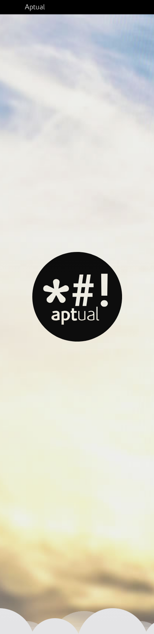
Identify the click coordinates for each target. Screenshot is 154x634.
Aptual (35, 7)
